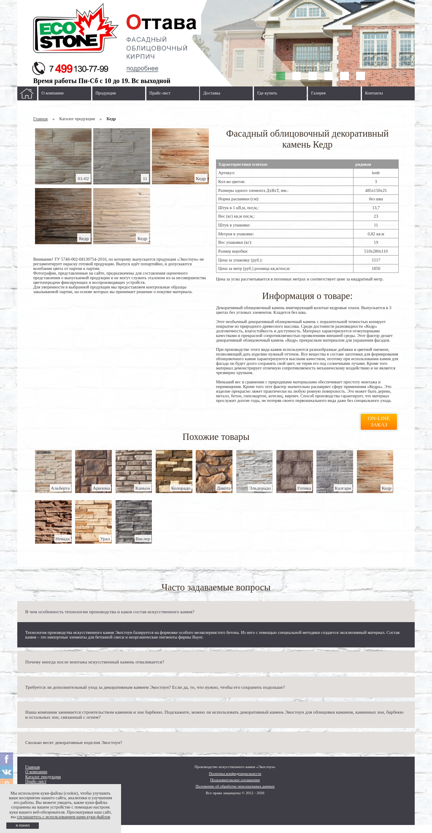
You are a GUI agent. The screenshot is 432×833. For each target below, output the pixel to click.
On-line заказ (379, 421)
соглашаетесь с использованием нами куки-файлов (63, 816)
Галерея (318, 93)
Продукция (105, 93)
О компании (52, 93)
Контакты (374, 93)
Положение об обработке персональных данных (235, 786)
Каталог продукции (43, 776)
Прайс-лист (159, 93)
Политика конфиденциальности (235, 773)
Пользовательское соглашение (235, 780)
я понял (23, 825)
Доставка (211, 93)
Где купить (267, 93)
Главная (40, 118)
